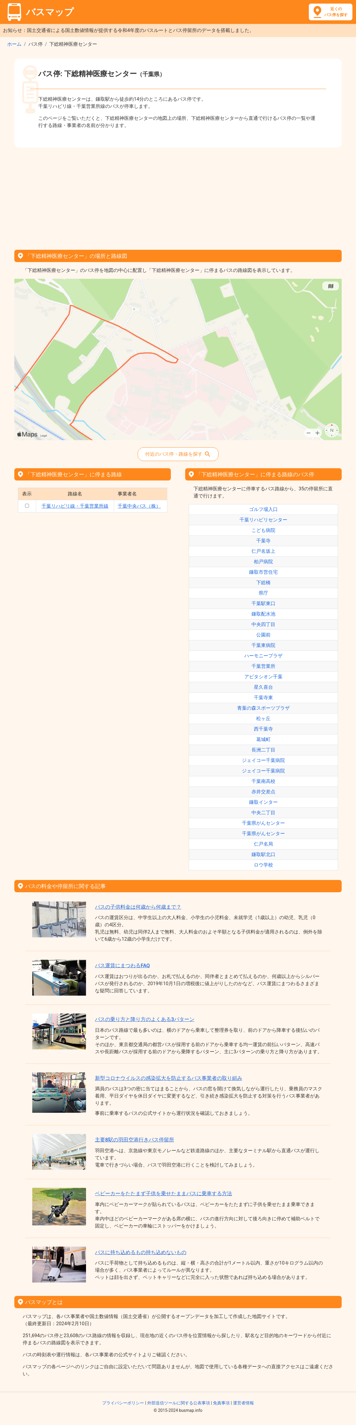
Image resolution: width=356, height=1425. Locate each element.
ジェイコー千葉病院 (263, 760)
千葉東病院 (263, 645)
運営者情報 (243, 1402)
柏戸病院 (263, 561)
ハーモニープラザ (263, 656)
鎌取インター (263, 802)
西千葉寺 (263, 729)
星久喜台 (263, 687)
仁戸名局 (263, 844)
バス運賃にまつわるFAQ (122, 965)
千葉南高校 (263, 781)
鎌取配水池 (263, 614)
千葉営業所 (263, 666)
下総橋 (263, 582)
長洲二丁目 (263, 750)
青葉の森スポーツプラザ (263, 708)
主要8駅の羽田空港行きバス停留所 (134, 1140)
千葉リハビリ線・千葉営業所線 (75, 506)
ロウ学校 (263, 865)
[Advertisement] (178, 196)
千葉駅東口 (263, 603)
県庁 (263, 593)
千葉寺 (263, 541)
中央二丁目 (263, 812)
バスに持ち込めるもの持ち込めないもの (140, 1252)
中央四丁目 (263, 624)
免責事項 (221, 1402)
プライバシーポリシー (123, 1402)
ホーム (14, 44)
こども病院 (263, 530)
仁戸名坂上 (263, 551)
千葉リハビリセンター (263, 520)
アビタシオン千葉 (263, 676)
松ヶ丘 (263, 718)
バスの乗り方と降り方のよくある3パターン (144, 1019)
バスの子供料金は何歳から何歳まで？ (138, 907)
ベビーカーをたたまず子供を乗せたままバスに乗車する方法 (163, 1193)
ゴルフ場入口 (263, 509)
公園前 (263, 635)
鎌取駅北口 (263, 854)
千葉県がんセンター (263, 823)
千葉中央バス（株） (139, 506)
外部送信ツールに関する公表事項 (178, 1402)
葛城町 (263, 739)
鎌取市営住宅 (263, 572)
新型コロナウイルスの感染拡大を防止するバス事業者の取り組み (168, 1078)
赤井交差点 (263, 792)
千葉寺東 (263, 697)
